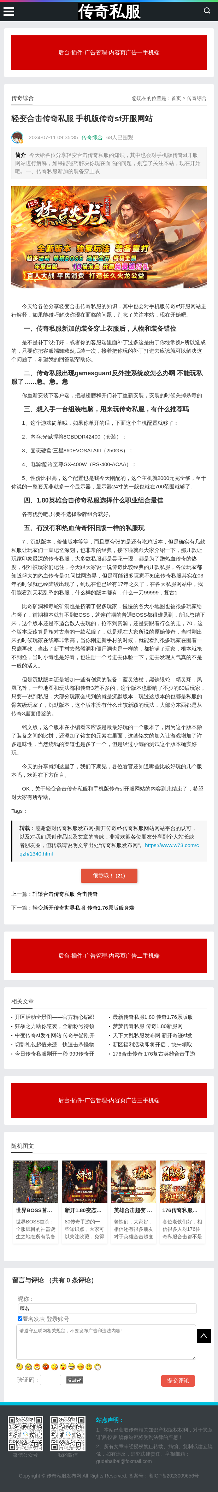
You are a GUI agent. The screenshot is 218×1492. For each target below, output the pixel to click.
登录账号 (57, 1319)
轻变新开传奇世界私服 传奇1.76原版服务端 (83, 908)
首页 (176, 98)
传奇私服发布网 (64, 1476)
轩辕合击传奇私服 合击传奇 (65, 894)
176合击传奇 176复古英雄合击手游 (154, 1054)
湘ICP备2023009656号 (173, 1476)
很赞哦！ (104, 876)
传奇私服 (109, 11)
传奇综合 (197, 98)
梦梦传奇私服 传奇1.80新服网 (148, 1026)
